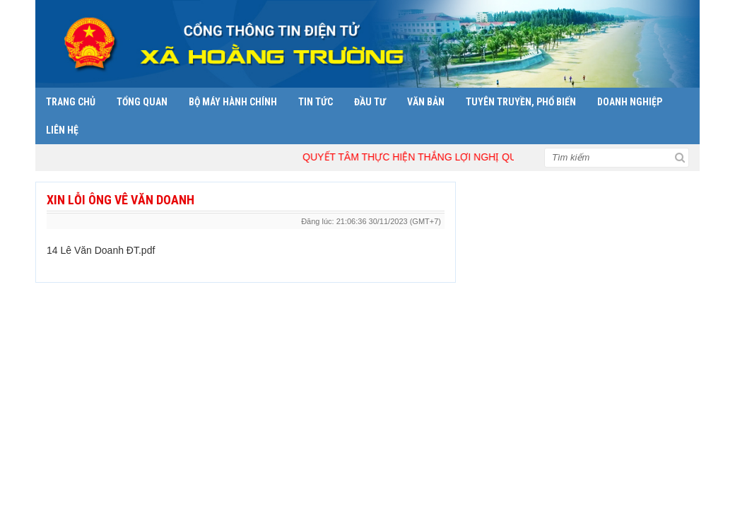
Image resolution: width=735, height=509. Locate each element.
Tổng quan (142, 101)
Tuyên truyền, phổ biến (521, 101)
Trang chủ (70, 101)
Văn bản (426, 101)
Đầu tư (370, 101)
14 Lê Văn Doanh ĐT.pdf (101, 250)
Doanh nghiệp (629, 101)
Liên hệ (62, 130)
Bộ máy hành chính (233, 101)
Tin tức (315, 101)
